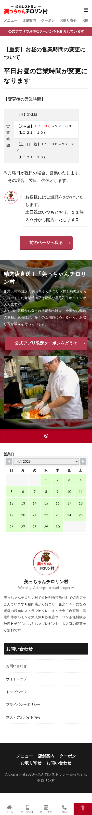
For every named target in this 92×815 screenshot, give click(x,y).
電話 (64, 809)
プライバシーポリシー (23, 704)
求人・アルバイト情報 (23, 717)
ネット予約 (46, 809)
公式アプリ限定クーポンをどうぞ (46, 343)
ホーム (9, 809)
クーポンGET (27, 809)
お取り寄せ (68, 20)
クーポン (48, 20)
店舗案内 (29, 20)
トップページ (16, 692)
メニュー (10, 20)
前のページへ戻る (46, 242)
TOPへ (83, 809)
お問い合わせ (16, 666)
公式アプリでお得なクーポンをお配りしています (46, 31)
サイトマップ (16, 679)
